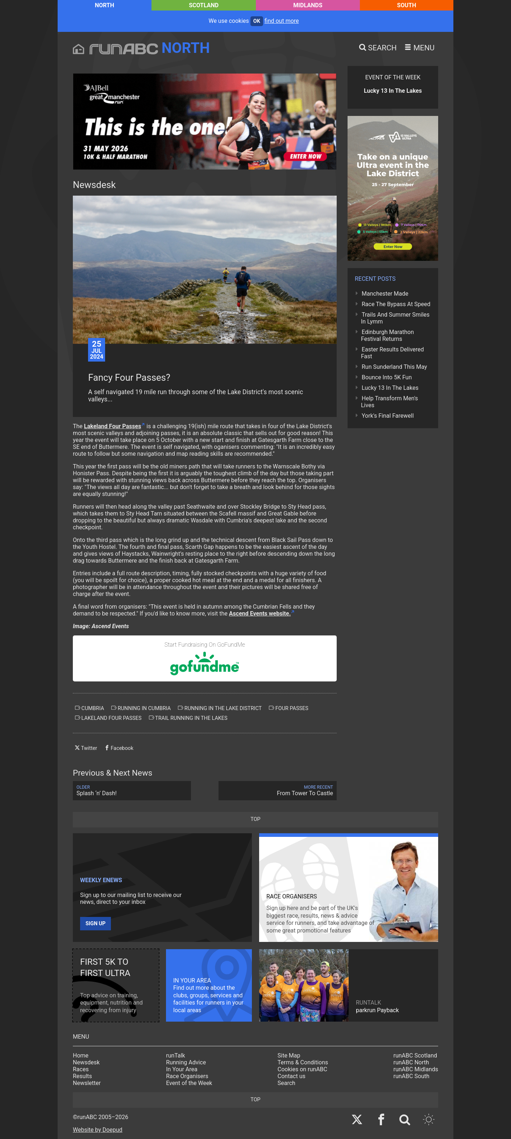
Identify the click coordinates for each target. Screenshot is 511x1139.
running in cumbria (141, 708)
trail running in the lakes (188, 718)
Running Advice (186, 1062)
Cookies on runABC (302, 1069)
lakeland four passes (108, 718)
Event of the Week (189, 1083)
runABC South (411, 1076)
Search (286, 1083)
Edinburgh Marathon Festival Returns (387, 335)
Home (80, 1055)
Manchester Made (385, 293)
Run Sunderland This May (394, 366)
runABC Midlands (416, 1069)
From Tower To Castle (277, 791)
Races (81, 1069)
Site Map (289, 1055)
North (104, 5)
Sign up (95, 924)
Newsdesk (86, 1062)
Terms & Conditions (303, 1062)
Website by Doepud (97, 1129)
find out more (282, 20)
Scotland (204, 5)
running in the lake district (220, 708)
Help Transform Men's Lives (389, 402)
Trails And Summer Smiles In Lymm (395, 318)
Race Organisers (187, 1076)
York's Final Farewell (388, 415)
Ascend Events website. (260, 613)
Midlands (307, 5)
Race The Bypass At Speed (396, 304)
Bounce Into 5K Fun (387, 377)
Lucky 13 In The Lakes (390, 387)
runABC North (411, 1062)
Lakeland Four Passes (112, 426)
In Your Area (182, 1069)
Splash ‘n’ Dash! (131, 791)
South (406, 5)
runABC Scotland (415, 1055)
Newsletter (87, 1083)
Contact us (292, 1076)
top (255, 819)
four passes (288, 708)
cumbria (89, 708)
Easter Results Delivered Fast (392, 353)
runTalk (175, 1055)
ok (256, 21)
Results (82, 1076)
